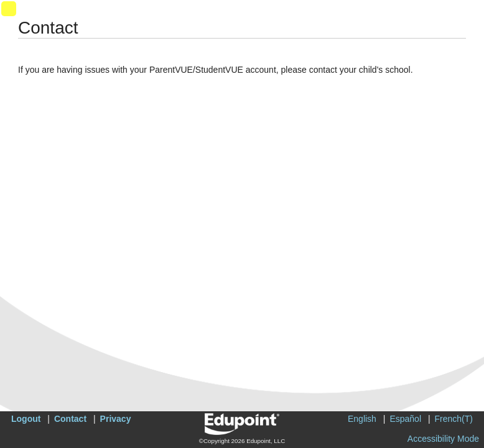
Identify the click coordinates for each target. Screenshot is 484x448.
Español (405, 419)
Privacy (115, 419)
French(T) (454, 419)
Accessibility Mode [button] (443, 439)
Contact (70, 419)
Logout (25, 419)
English (362, 419)
